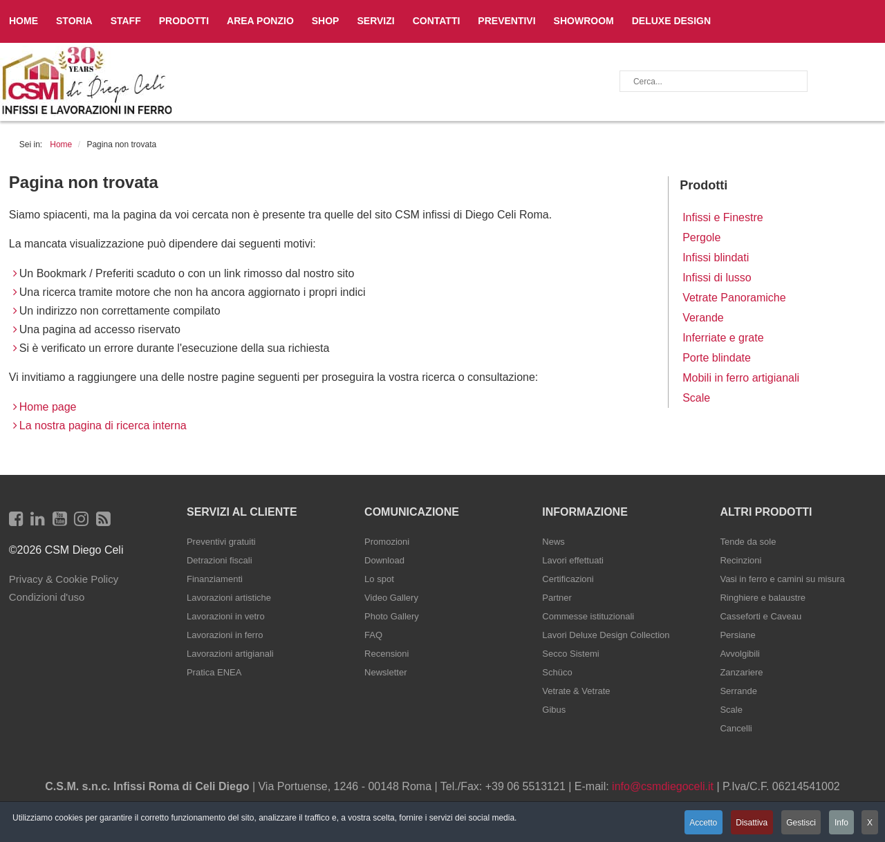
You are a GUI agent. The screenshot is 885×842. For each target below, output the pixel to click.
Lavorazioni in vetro (226, 616)
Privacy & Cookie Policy (63, 579)
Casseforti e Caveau (760, 616)
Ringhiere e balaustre (762, 597)
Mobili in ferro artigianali (740, 378)
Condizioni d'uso (47, 597)
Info (840, 823)
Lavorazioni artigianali (230, 653)
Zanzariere (741, 672)
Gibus (554, 709)
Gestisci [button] (798, 823)
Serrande (738, 691)
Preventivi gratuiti (221, 541)
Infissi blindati (715, 257)
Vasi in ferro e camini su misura (782, 579)
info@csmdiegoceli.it (663, 786)
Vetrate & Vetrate (576, 691)
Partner (557, 597)
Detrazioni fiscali (219, 560)
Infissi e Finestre (722, 217)
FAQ (373, 635)
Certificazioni (567, 579)
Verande (703, 318)
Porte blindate (716, 358)
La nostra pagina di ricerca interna (103, 425)
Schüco (557, 672)
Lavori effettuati (573, 560)
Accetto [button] (697, 823)
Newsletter (385, 672)
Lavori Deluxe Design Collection (605, 635)
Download (384, 560)
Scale (696, 398)
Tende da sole (748, 541)
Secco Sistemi (570, 653)
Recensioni (386, 653)
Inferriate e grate (722, 338)
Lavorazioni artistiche (229, 597)
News (553, 541)
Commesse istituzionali (588, 616)
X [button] (870, 823)
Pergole (701, 237)
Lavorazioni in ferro (225, 635)
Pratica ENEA (214, 672)
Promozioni (386, 541)
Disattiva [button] (747, 823)
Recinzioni (740, 560)
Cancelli (736, 728)
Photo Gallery (391, 616)
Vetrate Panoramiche (733, 297)
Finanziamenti (215, 579)
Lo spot (379, 579)
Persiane (737, 635)
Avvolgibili (740, 653)
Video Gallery (391, 597)
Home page (48, 407)
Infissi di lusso (717, 277)
